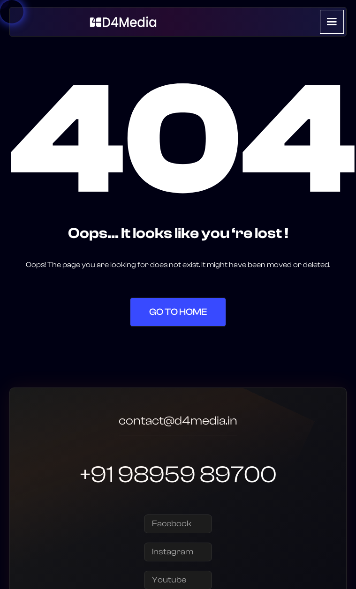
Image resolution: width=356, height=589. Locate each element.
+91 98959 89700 (178, 474)
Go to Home (178, 311)
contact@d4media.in (178, 422)
